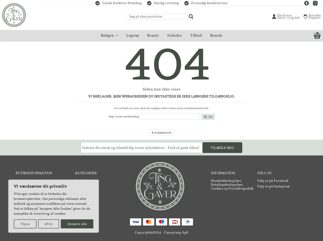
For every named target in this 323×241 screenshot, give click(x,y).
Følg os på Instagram (273, 186)
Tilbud (80, 196)
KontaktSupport (315, 16)
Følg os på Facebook (273, 181)
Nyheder (82, 192)
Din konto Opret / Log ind (288, 16)
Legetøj (81, 181)
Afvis (49, 224)
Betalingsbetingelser (227, 185)
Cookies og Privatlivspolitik (232, 188)
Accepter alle (77, 224)
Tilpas (25, 224)
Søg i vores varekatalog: (124, 116)
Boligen (81, 188)
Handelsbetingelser (226, 181)
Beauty (80, 185)
